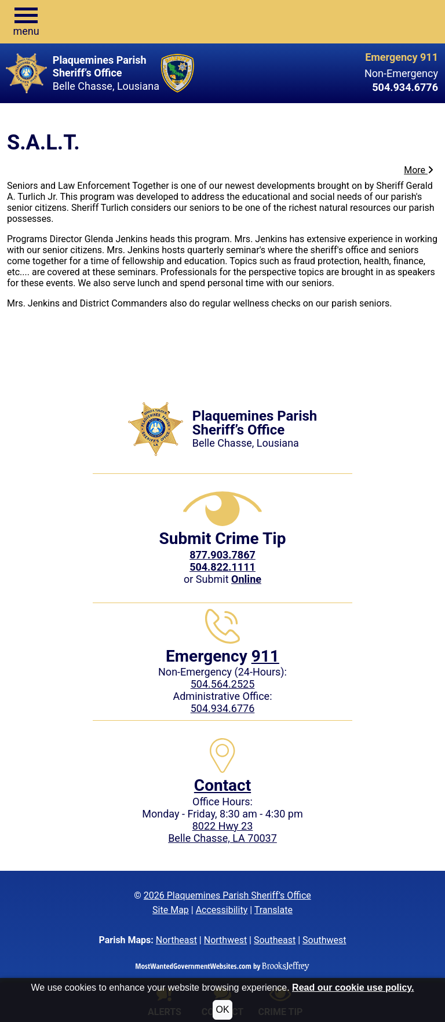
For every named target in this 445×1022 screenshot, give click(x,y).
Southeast (275, 940)
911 (265, 656)
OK (222, 1009)
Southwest (324, 940)
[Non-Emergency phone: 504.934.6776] (343, 87)
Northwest (225, 940)
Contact (222, 785)
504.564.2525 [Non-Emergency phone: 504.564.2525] (223, 684)
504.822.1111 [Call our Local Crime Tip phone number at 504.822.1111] (222, 567)
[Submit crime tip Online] (246, 579)
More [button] (418, 170)
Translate (273, 909)
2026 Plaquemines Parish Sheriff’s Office (227, 895)
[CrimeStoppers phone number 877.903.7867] (222, 555)
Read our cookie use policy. (353, 987)
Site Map (170, 909)
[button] (26, 22)
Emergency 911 (401, 57)
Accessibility (222, 909)
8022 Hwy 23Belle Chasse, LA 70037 (222, 832)
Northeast (176, 940)
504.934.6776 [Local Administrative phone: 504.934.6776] (223, 708)
